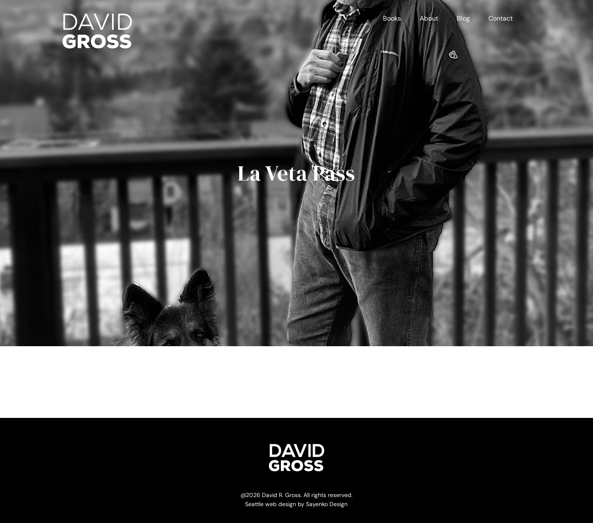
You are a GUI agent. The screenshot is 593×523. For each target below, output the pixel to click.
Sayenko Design (327, 504)
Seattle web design (270, 504)
